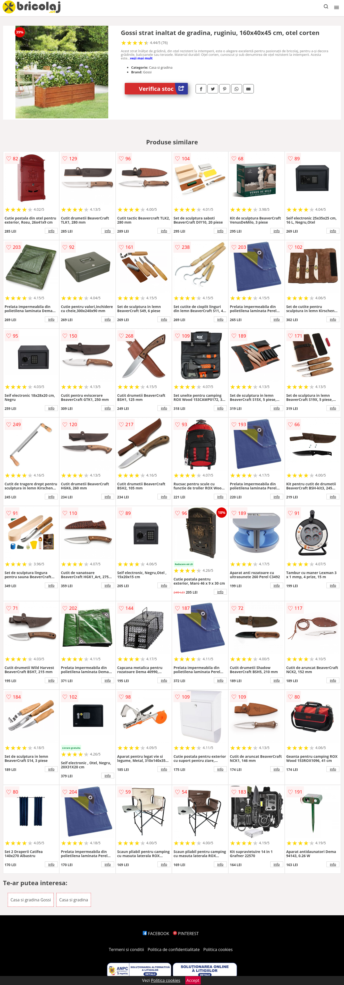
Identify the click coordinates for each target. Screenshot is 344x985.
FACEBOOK (156, 933)
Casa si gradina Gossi (31, 900)
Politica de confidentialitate (174, 949)
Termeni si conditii (126, 949)
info (51, 230)
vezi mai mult (141, 58)
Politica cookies (218, 949)
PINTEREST (186, 933)
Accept (193, 980)
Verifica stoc (163, 88)
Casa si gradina (73, 900)
